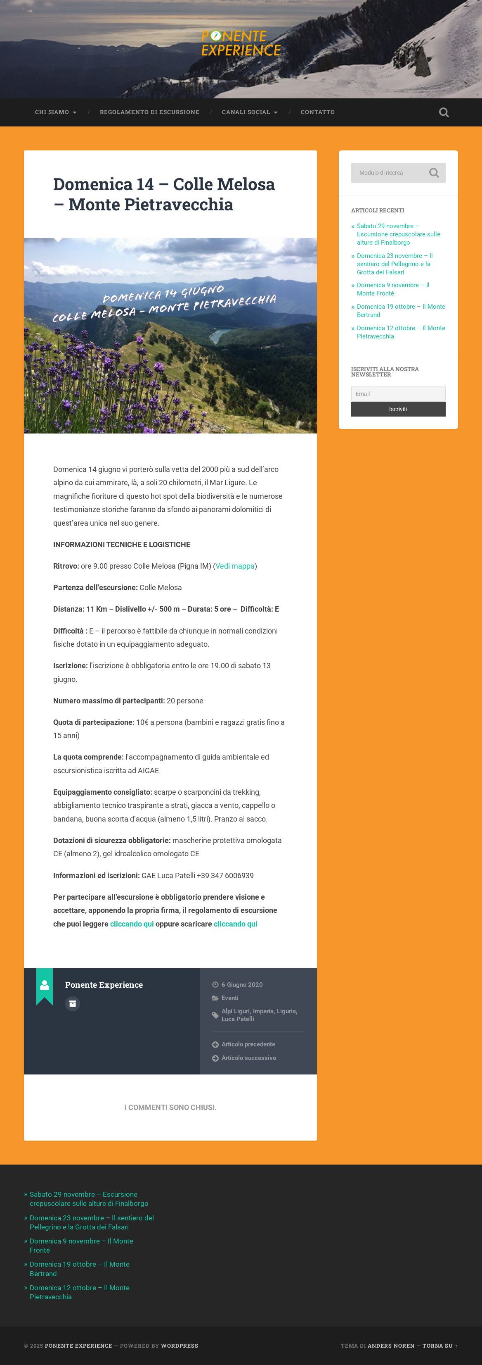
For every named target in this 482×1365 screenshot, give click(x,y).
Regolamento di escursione (150, 112)
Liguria (286, 1011)
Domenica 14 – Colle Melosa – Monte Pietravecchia (164, 194)
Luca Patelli (238, 1019)
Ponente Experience (78, 1345)
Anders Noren (391, 1345)
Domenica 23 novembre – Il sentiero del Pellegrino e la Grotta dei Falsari (395, 264)
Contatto (318, 112)
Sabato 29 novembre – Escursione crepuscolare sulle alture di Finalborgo (398, 234)
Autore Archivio (72, 1003)
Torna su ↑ (440, 1345)
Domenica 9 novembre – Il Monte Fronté (393, 289)
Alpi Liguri (236, 1011)
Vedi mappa (235, 566)
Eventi (230, 998)
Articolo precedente (248, 1044)
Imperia (263, 1011)
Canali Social (246, 112)
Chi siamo (52, 112)
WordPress (179, 1345)
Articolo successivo (249, 1058)
